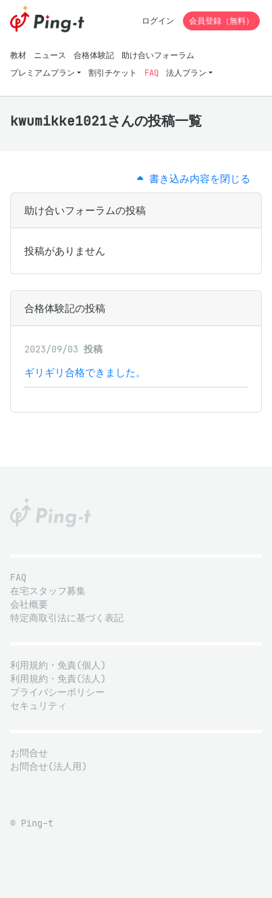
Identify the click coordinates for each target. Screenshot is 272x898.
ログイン (158, 21)
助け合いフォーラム (157, 55)
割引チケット (112, 73)
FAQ (151, 73)
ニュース (50, 55)
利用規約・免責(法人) (58, 679)
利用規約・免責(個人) (58, 665)
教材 (18, 55)
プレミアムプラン (42, 73)
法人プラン (186, 73)
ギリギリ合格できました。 (85, 372)
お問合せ (29, 753)
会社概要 (29, 604)
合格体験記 (94, 55)
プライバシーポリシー (57, 692)
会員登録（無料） (221, 21)
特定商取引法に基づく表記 (67, 618)
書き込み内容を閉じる (193, 178)
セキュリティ (38, 706)
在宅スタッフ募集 (48, 591)
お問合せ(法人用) (48, 766)
